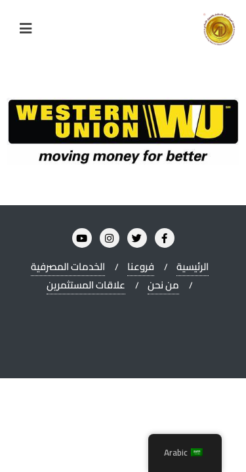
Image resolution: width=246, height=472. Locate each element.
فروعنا (140, 267)
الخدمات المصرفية (68, 267)
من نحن (163, 285)
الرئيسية (192, 267)
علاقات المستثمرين (86, 285)
